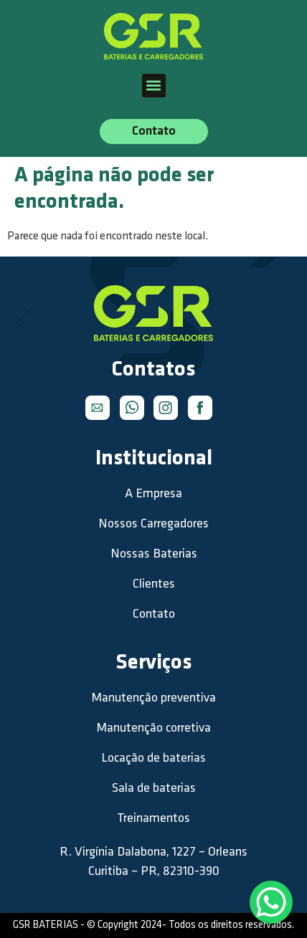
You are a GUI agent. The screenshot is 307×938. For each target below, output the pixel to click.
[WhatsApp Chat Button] (271, 902)
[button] (154, 85)
